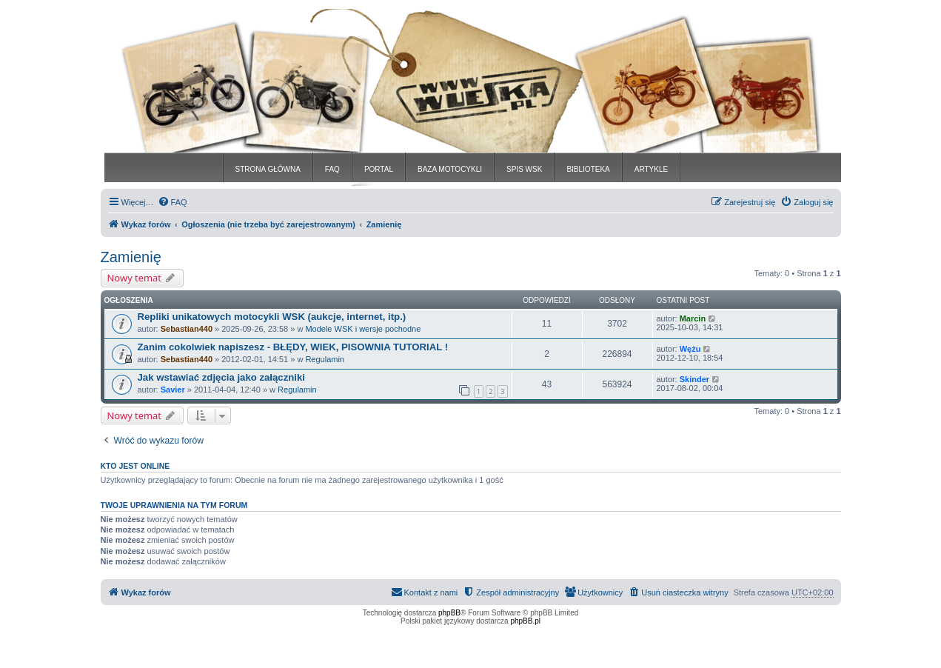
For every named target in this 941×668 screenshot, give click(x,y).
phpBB (449, 613)
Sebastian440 (186, 328)
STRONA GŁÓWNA (268, 169)
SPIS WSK (524, 169)
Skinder (694, 379)
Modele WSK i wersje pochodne (363, 328)
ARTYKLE (651, 169)
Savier (173, 389)
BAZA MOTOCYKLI (450, 169)
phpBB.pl (525, 621)
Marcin (693, 318)
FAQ (332, 169)
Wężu (690, 348)
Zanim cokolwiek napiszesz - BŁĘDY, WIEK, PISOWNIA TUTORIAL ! (293, 347)
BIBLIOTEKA (587, 169)
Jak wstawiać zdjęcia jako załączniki (222, 377)
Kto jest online (135, 465)
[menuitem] (172, 202)
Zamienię (131, 257)
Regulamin (324, 359)
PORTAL (378, 169)
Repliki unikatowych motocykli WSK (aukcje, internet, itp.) (272, 316)
